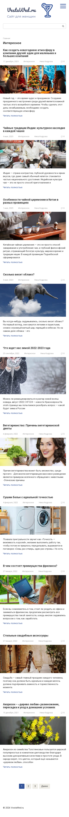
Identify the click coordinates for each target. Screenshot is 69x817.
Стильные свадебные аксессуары (25, 635)
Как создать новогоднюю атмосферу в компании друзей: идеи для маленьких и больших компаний (29, 53)
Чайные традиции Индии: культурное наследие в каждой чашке (34, 129)
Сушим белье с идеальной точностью (28, 497)
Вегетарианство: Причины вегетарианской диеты (31, 427)
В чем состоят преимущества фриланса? (30, 565)
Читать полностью (12, 115)
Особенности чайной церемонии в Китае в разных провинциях (30, 201)
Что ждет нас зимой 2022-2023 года (26, 348)
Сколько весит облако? (18, 274)
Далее (44, 786)
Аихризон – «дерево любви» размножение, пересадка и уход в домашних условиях (31, 706)
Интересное (29, 61)
